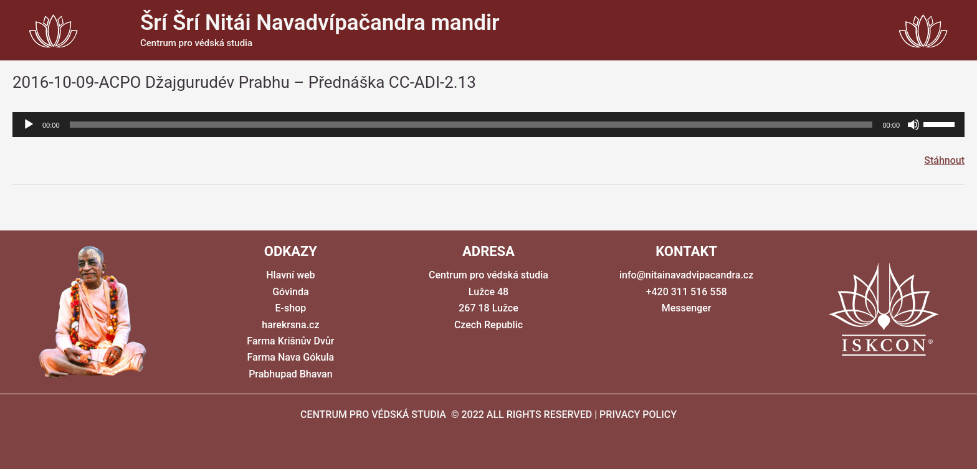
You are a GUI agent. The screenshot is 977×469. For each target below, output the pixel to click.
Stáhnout (944, 160)
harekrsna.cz (290, 325)
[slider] (471, 124)
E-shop (291, 308)
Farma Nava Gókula (291, 357)
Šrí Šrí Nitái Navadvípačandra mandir (320, 23)
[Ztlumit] (913, 124)
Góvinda (290, 292)
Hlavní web (290, 275)
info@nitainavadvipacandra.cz (686, 275)
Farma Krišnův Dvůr (290, 341)
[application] (488, 124)
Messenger (687, 308)
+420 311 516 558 (686, 292)
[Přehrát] (28, 124)
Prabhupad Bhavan (290, 374)
